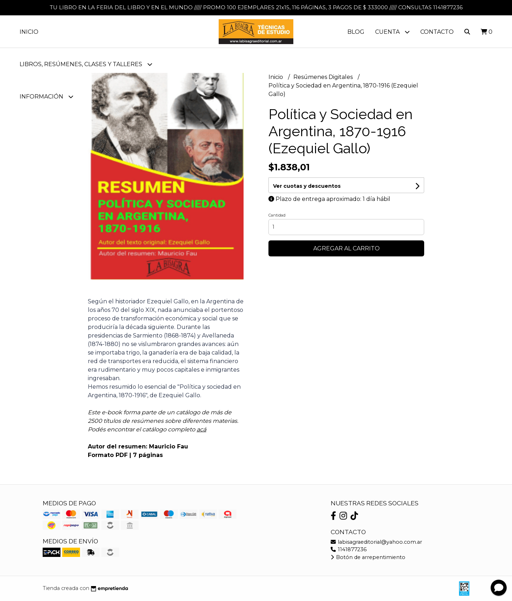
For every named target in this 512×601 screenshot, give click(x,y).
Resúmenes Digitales (323, 77)
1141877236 (349, 549)
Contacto (437, 31)
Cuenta (392, 32)
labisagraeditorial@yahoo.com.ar (376, 542)
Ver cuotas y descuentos (307, 186)
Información (46, 96)
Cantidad (277, 215)
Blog (355, 31)
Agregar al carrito (346, 248)
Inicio (29, 31)
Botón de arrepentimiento (368, 557)
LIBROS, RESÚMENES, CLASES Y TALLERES (86, 64)
